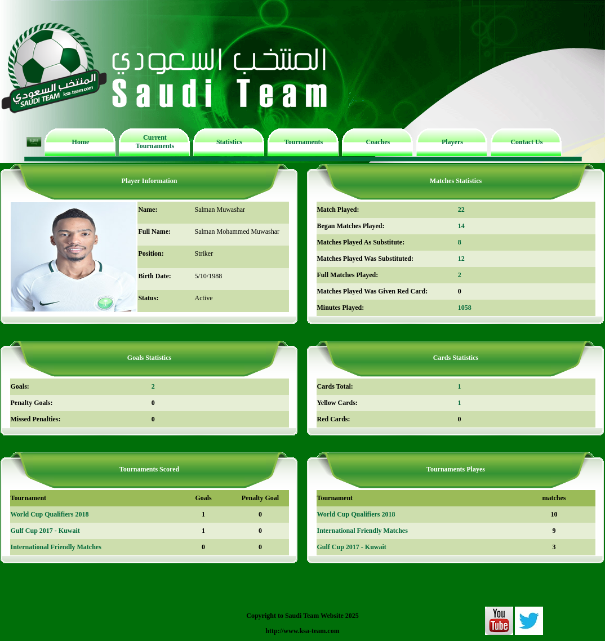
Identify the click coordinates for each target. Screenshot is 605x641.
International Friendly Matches (56, 547)
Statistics (229, 142)
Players (452, 142)
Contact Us (526, 142)
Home (81, 142)
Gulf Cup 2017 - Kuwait (45, 531)
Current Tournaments (155, 141)
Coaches (378, 142)
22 (461, 209)
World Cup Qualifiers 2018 (50, 514)
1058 (464, 307)
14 (461, 226)
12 (461, 258)
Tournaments (303, 142)
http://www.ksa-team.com (302, 631)
